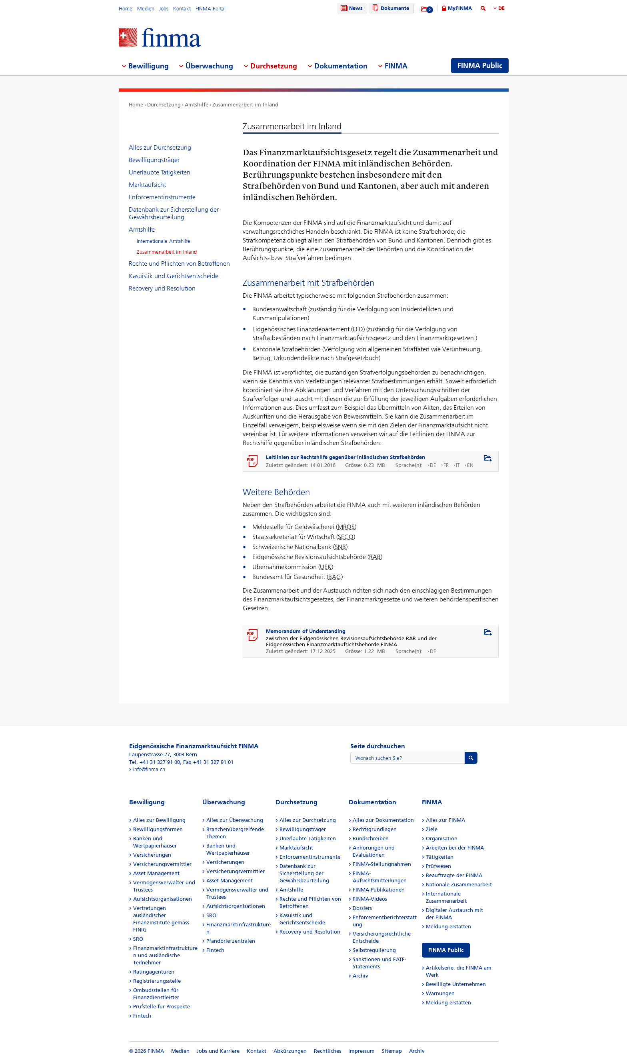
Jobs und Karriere (218, 1051)
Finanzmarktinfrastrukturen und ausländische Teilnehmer (165, 955)
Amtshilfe (196, 105)
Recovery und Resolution (162, 288)
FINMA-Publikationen (379, 890)
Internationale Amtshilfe (163, 241)
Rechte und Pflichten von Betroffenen (179, 263)
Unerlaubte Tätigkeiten (159, 172)
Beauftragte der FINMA (454, 875)
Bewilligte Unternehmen (456, 984)
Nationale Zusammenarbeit (459, 885)
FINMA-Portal (211, 9)
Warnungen (440, 993)
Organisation (441, 839)
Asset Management (156, 873)
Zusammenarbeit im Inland (245, 105)
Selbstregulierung (374, 950)
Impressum (361, 1051)
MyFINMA (460, 8)
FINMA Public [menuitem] (479, 65)
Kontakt (182, 9)
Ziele (431, 829)
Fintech (142, 1016)
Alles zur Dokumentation (383, 820)
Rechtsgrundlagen (375, 829)
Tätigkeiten (439, 857)
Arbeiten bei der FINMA (455, 848)
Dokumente (389, 8)
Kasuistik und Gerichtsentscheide (173, 276)
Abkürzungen (290, 1051)
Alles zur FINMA (445, 820)
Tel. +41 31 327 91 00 (154, 762)
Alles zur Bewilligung (159, 820)
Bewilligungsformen (158, 829)
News (351, 8)
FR (446, 465)
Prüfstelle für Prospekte (161, 1007)
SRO (138, 939)
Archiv (360, 976)
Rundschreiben (371, 839)
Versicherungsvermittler (162, 864)
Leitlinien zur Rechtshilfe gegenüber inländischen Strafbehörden (345, 457)
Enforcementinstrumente (162, 197)
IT (458, 465)
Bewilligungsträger (154, 160)
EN (470, 465)
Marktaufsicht (147, 184)
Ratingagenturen (153, 972)
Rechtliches (327, 1051)
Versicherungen (152, 855)
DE (501, 8)
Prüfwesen (438, 866)
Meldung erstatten (448, 927)
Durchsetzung (164, 105)
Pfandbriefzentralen (230, 941)
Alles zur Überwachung (234, 820)
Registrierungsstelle (157, 981)
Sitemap (392, 1051)
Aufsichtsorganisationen (162, 899)
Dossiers (362, 908)
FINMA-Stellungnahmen (382, 864)
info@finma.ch (149, 769)
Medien (145, 9)
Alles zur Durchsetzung (160, 147)
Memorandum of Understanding (305, 631)
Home (125, 9)
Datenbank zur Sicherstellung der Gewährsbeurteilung (174, 213)
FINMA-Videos (370, 899)
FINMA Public (445, 950)
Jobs (163, 9)
